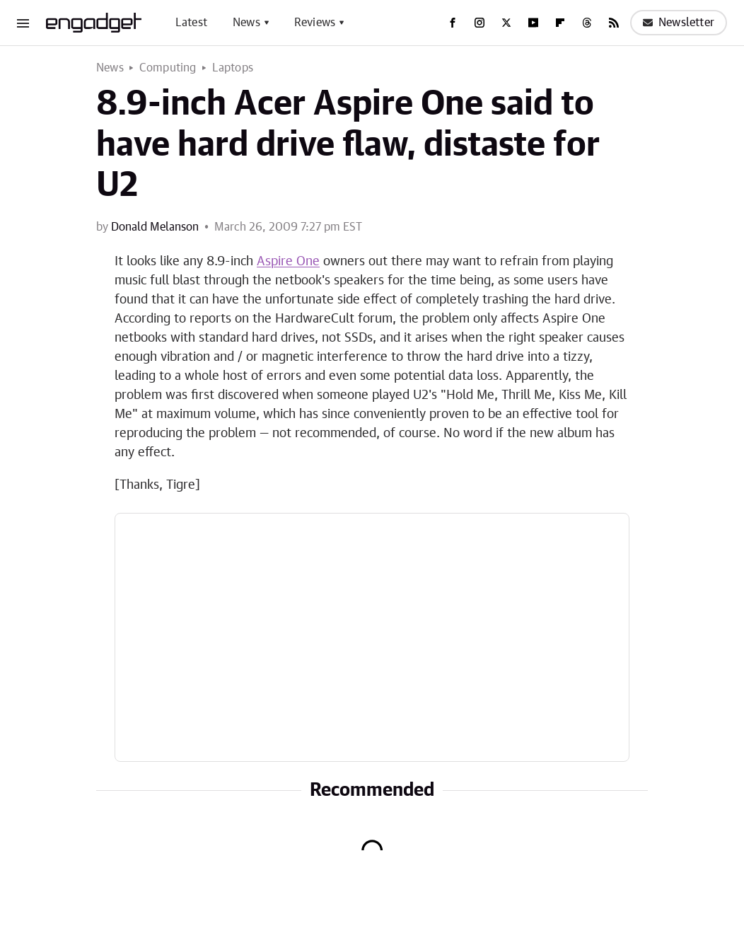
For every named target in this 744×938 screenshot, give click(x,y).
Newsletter (678, 22)
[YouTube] (533, 22)
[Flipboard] (560, 22)
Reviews (314, 22)
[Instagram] (479, 22)
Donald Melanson (155, 227)
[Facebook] (452, 22)
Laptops (232, 68)
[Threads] (587, 22)
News (246, 22)
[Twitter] (506, 22)
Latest (191, 22)
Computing (168, 68)
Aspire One (288, 261)
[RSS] (613, 22)
